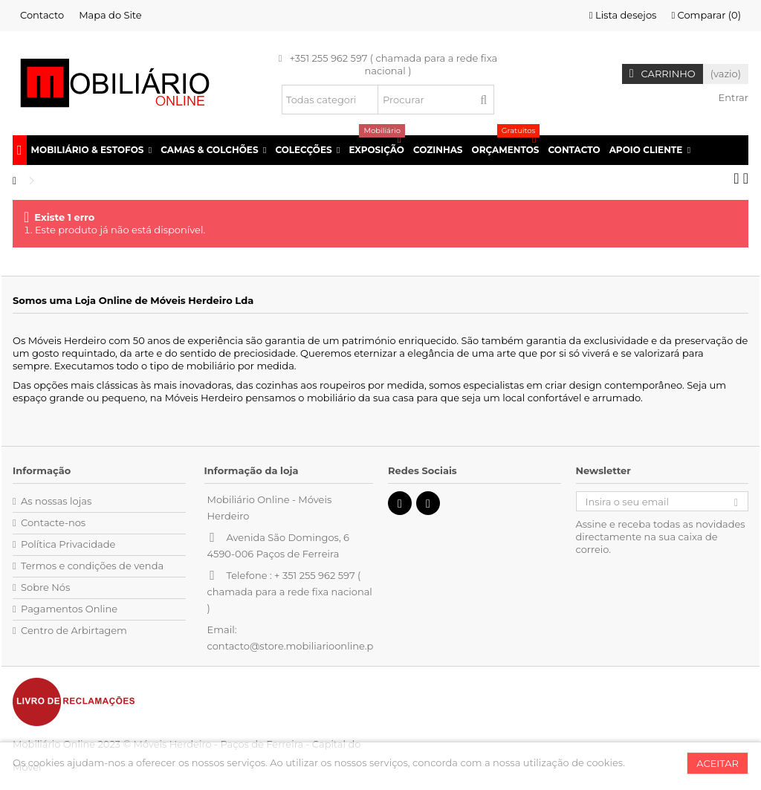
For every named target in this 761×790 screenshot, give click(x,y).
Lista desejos (623, 15)
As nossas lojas (56, 501)
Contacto (42, 15)
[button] (92, 150)
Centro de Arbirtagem (74, 630)
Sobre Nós (45, 587)
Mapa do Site (110, 15)
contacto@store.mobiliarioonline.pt (292, 646)
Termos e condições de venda (92, 566)
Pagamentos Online (69, 609)
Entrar (732, 97)
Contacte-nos (53, 522)
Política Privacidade (68, 544)
